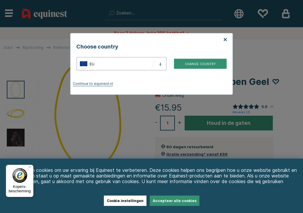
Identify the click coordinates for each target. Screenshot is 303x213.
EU (92, 64)
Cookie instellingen (125, 201)
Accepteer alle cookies (174, 201)
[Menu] (29, 168)
